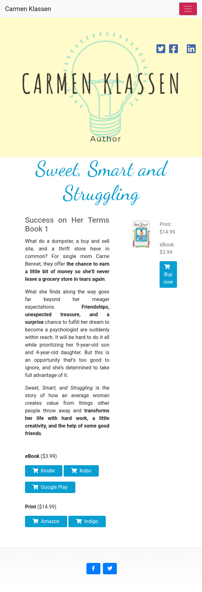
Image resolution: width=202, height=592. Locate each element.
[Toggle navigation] (188, 9)
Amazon (46, 521)
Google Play (50, 487)
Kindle (44, 471)
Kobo (81, 471)
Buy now (168, 274)
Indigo (87, 521)
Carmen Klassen (28, 9)
